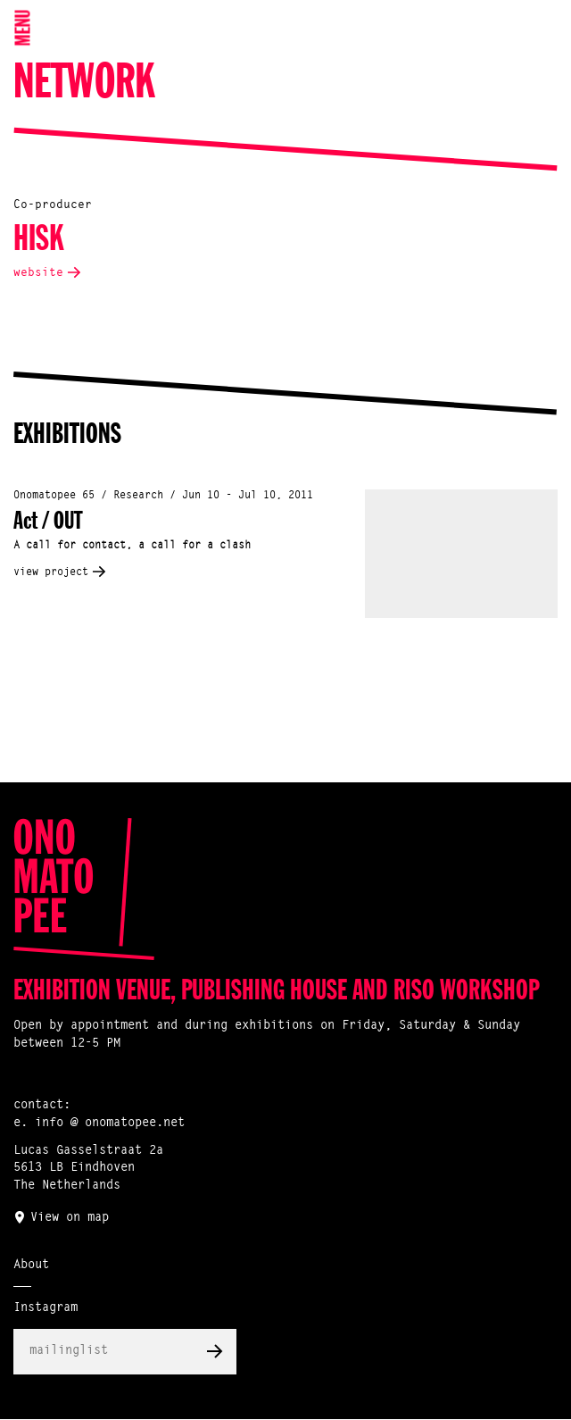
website (38, 273)
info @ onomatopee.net (110, 1123)
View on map (69, 1218)
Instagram (45, 1308)
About (31, 1265)
